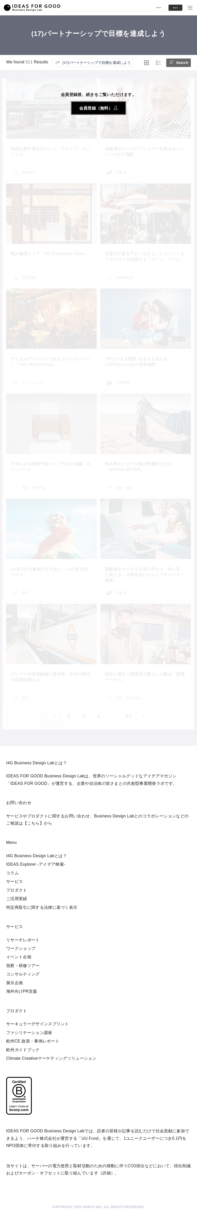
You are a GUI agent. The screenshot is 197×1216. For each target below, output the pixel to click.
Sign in (169, 8)
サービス (14, 881)
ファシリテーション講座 (29, 1032)
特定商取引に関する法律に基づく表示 (41, 907)
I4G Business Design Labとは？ (36, 856)
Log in (143, 7)
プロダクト (16, 890)
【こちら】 (33, 823)
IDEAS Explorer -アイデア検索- (35, 864)
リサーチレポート (23, 940)
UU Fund (90, 1138)
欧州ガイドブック (23, 1050)
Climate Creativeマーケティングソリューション (51, 1058)
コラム (12, 873)
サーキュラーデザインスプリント (37, 1024)
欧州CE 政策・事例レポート (32, 1041)
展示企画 (14, 983)
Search (178, 62)
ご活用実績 (16, 898)
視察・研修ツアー (23, 965)
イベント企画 (18, 957)
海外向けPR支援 (21, 991)
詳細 (106, 1173)
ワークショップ (20, 948)
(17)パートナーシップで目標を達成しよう (93, 62)
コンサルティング (23, 974)
